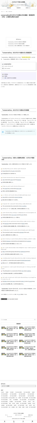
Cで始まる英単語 (11, 299)
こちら (19, 294)
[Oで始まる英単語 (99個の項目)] (24, 399)
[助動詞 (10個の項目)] (13, 407)
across (15, 214)
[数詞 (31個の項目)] (18, 403)
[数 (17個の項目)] (27, 405)
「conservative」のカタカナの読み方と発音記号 (17, 41)
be (11, 281)
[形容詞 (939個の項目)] (12, 392)
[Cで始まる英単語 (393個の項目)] (27, 392)
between (8, 241)
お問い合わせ (30, 415)
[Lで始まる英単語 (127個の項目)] (25, 398)
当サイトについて (18, 415)
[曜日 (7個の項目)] (23, 407)
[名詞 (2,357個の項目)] (3, 392)
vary (12, 214)
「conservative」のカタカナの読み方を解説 (16, 43)
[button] (35, 319)
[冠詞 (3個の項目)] (27, 407)
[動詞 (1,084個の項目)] (8, 392)
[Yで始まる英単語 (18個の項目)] (21, 405)
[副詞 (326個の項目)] (34, 392)
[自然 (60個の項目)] (30, 401)
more (13, 281)
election (19, 179)
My (3, 171)
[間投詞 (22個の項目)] (3, 405)
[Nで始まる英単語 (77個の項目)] (5, 401)
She (3, 197)
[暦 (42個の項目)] (10, 403)
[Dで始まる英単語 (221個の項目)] (23, 394)
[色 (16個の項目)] (34, 405)
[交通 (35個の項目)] (14, 403)
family (23, 223)
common (29, 241)
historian (7, 223)
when (22, 281)
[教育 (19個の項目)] (15, 405)
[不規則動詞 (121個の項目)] (16, 399)
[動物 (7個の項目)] (20, 407)
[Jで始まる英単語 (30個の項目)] (23, 403)
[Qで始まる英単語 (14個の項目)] (4, 407)
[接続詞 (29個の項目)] (30, 403)
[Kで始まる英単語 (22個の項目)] (9, 405)
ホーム (6, 415)
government (27, 260)
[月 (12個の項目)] (9, 407)
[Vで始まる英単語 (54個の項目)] (4, 403)
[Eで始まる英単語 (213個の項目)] (31, 394)
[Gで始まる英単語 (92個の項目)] (32, 399)
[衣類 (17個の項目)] (31, 405)
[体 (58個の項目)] (34, 401)
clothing (20, 197)
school (6, 188)
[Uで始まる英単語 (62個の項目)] (18, 401)
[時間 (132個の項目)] (19, 398)
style (16, 197)
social (30, 281)
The (3, 179)
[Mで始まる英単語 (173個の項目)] (4, 398)
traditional (22, 251)
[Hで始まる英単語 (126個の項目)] (5, 399)
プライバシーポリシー (27, 416)
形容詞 (16, 299)
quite (13, 171)
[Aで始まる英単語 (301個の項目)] (5, 394)
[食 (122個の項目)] (11, 399)
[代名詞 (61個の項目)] (25, 401)
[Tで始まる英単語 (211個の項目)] (5, 396)
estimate (21, 232)
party (12, 179)
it (24, 281)
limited (22, 260)
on (22, 206)
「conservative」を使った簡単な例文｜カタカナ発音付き (19, 45)
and (22, 214)
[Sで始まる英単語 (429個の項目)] (19, 392)
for (19, 251)
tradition (29, 271)
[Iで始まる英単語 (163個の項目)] (11, 398)
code (20, 188)
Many (4, 251)
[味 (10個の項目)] (16, 407)
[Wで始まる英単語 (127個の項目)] (32, 398)
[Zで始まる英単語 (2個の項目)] (32, 407)
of (17, 197)
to (10, 281)
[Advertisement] (18, 27)
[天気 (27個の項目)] (34, 403)
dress (17, 188)
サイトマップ (9, 416)
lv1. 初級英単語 (4, 299)
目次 (17, 39)
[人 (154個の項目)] (16, 398)
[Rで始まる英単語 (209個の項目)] (14, 396)
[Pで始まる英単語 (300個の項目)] (14, 394)
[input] (18, 319)
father (5, 281)
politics (24, 206)
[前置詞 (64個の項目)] (11, 401)
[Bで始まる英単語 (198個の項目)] (23, 396)
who (23, 271)
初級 (5, 77)
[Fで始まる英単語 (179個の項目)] (31, 396)
